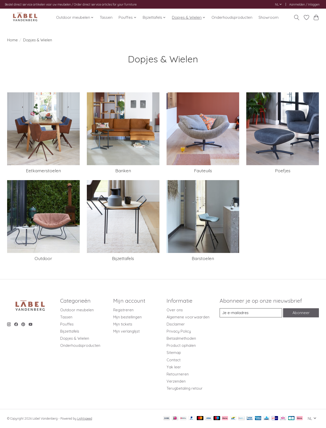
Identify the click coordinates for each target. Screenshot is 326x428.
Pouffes (67, 324)
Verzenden (176, 381)
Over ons (175, 309)
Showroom (268, 17)
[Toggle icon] (296, 17)
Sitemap (174, 352)
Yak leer (174, 367)
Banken (123, 170)
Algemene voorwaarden (188, 317)
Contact (174, 359)
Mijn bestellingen (127, 317)
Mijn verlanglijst (126, 331)
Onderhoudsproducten (231, 17)
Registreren (123, 309)
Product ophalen (181, 345)
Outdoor (43, 258)
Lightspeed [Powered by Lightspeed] (84, 418)
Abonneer (301, 312)
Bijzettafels (123, 258)
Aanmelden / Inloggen (304, 4)
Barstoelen (203, 258)
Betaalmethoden (181, 338)
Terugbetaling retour (185, 388)
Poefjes (282, 170)
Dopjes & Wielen (74, 338)
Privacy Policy (179, 331)
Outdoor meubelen (77, 309)
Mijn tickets (122, 324)
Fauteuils (203, 170)
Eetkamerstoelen (43, 170)
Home (12, 40)
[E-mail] (251, 312)
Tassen (106, 17)
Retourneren (178, 374)
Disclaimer (176, 324)
